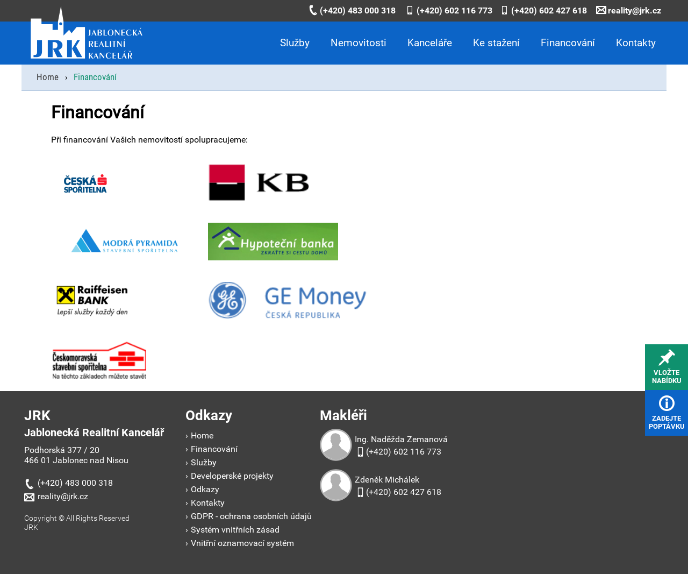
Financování (568, 43)
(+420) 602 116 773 (448, 10)
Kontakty (636, 43)
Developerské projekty (232, 476)
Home (202, 435)
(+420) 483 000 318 (352, 10)
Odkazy (205, 489)
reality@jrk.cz (628, 10)
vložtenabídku (666, 367)
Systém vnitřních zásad (235, 530)
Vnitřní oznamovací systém (242, 543)
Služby (295, 43)
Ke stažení (496, 43)
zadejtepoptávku (666, 412)
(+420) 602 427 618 (543, 10)
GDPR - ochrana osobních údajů (251, 516)
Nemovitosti (358, 43)
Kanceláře (429, 43)
